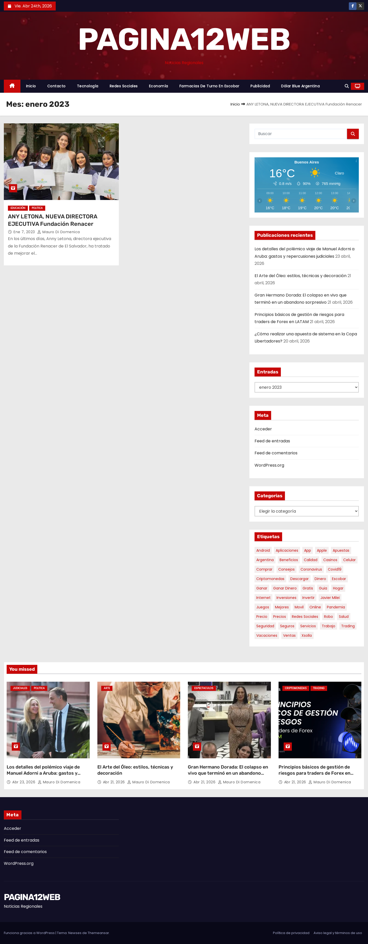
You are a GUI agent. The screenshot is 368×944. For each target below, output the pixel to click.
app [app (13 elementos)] (307, 550)
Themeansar (98, 932)
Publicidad (260, 86)
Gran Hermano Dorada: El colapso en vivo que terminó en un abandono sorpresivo (228, 773)
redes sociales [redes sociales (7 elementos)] (305, 616)
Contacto (56, 86)
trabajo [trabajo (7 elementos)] (328, 626)
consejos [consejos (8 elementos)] (286, 569)
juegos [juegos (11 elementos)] (262, 607)
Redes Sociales (124, 86)
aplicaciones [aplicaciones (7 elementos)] (287, 550)
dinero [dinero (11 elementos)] (320, 578)
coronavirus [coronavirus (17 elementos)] (311, 569)
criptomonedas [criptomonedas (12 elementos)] (270, 578)
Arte (107, 688)
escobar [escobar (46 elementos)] (339, 578)
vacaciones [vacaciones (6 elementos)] (266, 635)
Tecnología (87, 86)
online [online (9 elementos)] (315, 607)
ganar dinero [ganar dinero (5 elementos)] (285, 588)
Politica (37, 208)
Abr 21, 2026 (114, 782)
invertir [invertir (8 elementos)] (308, 597)
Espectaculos (203, 688)
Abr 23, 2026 (24, 782)
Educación (17, 208)
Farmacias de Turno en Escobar (209, 86)
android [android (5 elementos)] (263, 550)
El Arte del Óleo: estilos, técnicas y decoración (301, 276)
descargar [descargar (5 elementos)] (299, 578)
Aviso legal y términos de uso (338, 932)
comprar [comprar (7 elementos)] (264, 569)
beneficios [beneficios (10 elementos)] (289, 559)
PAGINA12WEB (184, 39)
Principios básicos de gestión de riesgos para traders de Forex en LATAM (314, 773)
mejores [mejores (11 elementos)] (282, 607)
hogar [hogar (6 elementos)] (338, 588)
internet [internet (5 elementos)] (263, 597)
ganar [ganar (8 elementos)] (261, 588)
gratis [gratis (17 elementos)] (308, 588)
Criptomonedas (296, 688)
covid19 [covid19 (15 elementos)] (334, 569)
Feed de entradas (272, 441)
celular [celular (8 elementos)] (349, 559)
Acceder (263, 429)
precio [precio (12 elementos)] (261, 616)
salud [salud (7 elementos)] (344, 616)
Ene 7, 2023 (25, 231)
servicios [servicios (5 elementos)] (308, 626)
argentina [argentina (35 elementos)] (265, 559)
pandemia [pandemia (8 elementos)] (336, 607)
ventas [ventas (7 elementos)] (289, 635)
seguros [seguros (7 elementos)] (287, 626)
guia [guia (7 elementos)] (323, 588)
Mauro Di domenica (58, 231)
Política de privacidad (291, 932)
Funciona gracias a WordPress (29, 932)
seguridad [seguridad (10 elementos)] (265, 626)
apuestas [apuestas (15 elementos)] (341, 550)
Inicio (31, 86)
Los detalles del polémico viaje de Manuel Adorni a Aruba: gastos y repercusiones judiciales (43, 773)
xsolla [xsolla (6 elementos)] (307, 635)
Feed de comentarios (276, 453)
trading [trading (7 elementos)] (348, 626)
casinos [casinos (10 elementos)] (330, 559)
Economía (158, 86)
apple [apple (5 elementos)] (322, 550)
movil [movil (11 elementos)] (299, 607)
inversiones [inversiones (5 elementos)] (286, 597)
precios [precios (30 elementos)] (279, 616)
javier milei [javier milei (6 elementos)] (330, 597)
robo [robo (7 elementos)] (328, 616)
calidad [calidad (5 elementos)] (310, 559)
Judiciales (20, 688)
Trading (319, 688)
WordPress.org (269, 465)
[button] (347, 86)
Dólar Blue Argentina (300, 86)
